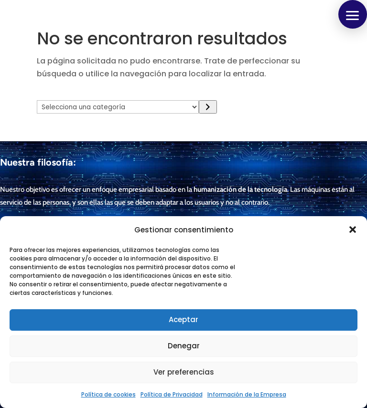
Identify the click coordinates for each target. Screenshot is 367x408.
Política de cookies (108, 394)
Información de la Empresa (246, 394)
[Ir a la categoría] (207, 107)
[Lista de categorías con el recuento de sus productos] (118, 107)
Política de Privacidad (171, 394)
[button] (352, 229)
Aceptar (183, 319)
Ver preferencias (183, 372)
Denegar (184, 346)
